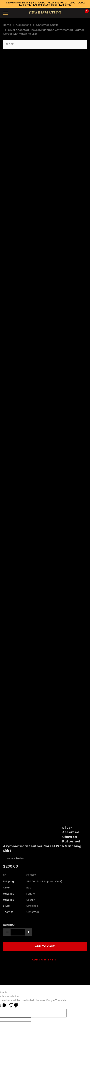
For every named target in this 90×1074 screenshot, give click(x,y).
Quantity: (9, 925)
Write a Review (15, 858)
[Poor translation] (14, 1005)
